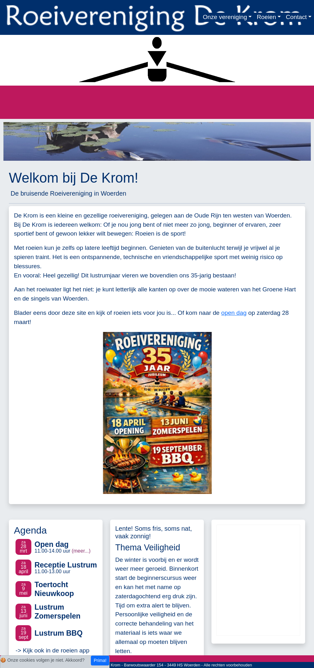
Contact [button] (296, 17)
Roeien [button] (266, 17)
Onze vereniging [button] (225, 17)
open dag (234, 312)
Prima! (100, 660)
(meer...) (81, 551)
